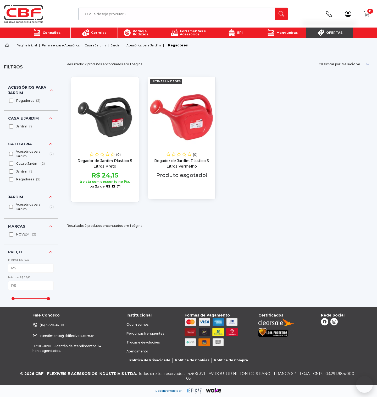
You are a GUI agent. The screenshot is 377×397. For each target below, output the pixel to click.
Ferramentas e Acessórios (61, 45)
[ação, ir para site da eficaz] (194, 391)
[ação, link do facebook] (324, 321)
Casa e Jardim (95, 45)
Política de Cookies (192, 360)
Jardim (116, 45)
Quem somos (137, 324)
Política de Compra (231, 360)
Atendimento (137, 351)
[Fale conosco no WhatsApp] (364, 384)
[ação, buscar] (281, 14)
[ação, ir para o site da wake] (213, 390)
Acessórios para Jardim (143, 45)
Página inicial (26, 45)
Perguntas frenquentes (145, 333)
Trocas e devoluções (143, 342)
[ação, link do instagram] (334, 321)
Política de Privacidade (149, 360)
